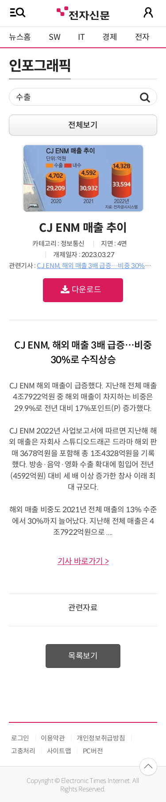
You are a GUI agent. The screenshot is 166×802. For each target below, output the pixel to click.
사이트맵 (59, 751)
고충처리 (23, 751)
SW (54, 37)
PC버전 (93, 751)
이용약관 (53, 738)
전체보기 (83, 125)
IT (81, 37)
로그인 (20, 738)
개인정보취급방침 (101, 738)
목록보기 (83, 656)
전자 (142, 37)
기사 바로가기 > (83, 561)
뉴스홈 (20, 37)
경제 (109, 37)
